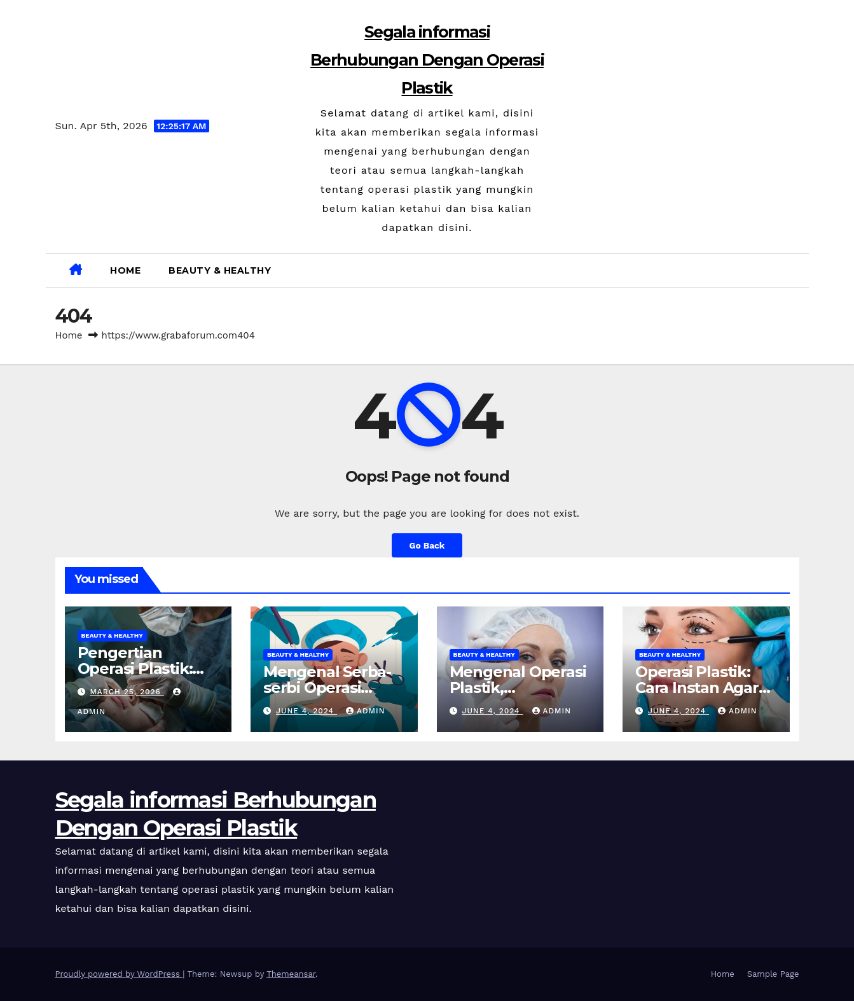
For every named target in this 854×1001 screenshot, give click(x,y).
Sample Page (773, 974)
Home (125, 270)
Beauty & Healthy (220, 270)
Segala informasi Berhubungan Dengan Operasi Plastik (427, 59)
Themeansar (290, 974)
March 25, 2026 (126, 691)
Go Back (427, 545)
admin (365, 710)
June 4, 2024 (306, 710)
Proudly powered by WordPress (119, 974)
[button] (794, 270)
